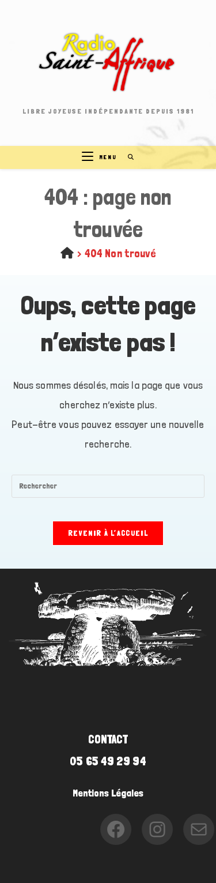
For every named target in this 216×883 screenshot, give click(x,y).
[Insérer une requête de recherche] (108, 486)
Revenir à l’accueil (108, 533)
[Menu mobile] (100, 157)
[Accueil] (67, 253)
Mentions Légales (108, 793)
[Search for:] (127, 157)
